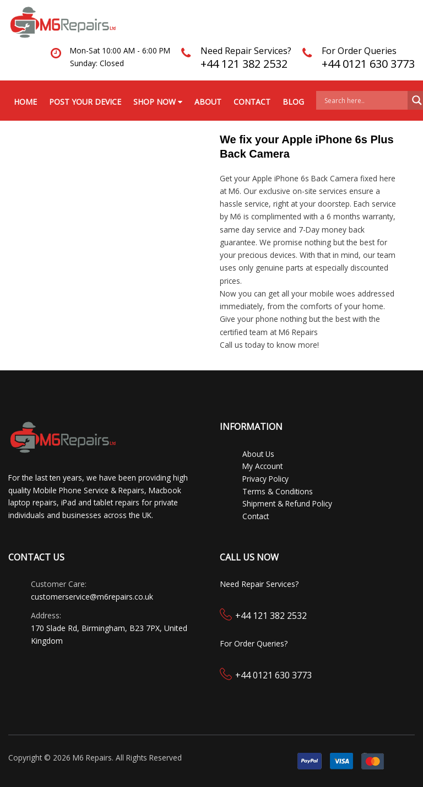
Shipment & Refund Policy (287, 503)
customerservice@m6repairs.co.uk (92, 596)
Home (25, 101)
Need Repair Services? (245, 51)
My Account (262, 466)
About (207, 101)
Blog (293, 101)
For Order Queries (359, 51)
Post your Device (85, 101)
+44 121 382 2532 (244, 63)
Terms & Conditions (277, 491)
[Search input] (364, 100)
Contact (252, 101)
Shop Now (157, 101)
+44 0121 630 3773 (368, 63)
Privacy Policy (265, 478)
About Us (258, 454)
